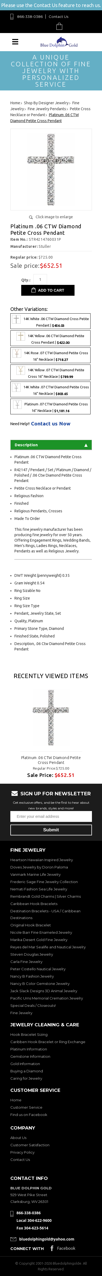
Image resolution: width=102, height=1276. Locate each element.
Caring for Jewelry (26, 1078)
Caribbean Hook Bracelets (33, 903)
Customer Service (26, 1107)
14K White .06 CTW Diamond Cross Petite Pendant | (50, 321)
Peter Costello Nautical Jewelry (38, 969)
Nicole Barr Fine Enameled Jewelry (41, 932)
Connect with (27, 1248)
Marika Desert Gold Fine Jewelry (38, 940)
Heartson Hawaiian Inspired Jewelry (41, 860)
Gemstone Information (30, 1056)
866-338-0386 (30, 16)
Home (15, 1100)
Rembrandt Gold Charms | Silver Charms (45, 896)
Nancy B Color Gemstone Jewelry (40, 983)
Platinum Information (28, 1049)
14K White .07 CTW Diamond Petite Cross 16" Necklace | (50, 389)
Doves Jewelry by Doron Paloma (39, 867)
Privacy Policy (22, 1152)
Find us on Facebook (28, 1114)
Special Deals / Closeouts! (33, 1005)
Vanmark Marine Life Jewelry (35, 874)
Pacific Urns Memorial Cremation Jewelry (46, 998)
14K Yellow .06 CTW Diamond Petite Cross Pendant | (50, 338)
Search (46, 26)
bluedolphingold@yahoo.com (47, 1239)
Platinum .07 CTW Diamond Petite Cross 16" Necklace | (50, 406)
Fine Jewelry (21, 1013)
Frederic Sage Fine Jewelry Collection (44, 882)
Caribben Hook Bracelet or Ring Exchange (47, 1042)
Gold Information (25, 1064)
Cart (60, 26)
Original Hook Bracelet (30, 925)
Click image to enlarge (54, 217)
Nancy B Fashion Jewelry (32, 976)
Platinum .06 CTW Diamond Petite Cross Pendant (51, 760)
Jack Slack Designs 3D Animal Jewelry (43, 991)
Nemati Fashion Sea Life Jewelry (38, 889)
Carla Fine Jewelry (26, 961)
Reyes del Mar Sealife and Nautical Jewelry (48, 947)
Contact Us (58, 16)
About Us (18, 1137)
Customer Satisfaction (30, 1145)
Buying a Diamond (26, 1071)
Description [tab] (51, 444)
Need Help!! (20, 424)
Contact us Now (50, 423)
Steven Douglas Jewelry (31, 954)
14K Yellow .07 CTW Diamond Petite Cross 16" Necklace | (50, 372)
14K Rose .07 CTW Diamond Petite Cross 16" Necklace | (50, 355)
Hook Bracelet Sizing (29, 1034)
